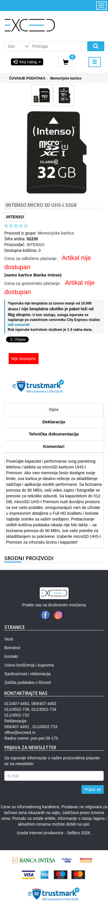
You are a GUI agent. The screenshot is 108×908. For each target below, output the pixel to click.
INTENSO (35, 244)
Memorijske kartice (65, 78)
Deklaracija (53, 421)
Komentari (53, 446)
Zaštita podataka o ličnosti (27, 682)
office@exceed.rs (19, 732)
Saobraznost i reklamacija (27, 673)
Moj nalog (27, 62)
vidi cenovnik (19, 325)
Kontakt (11, 656)
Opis (53, 409)
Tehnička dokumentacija (54, 433)
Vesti (8, 639)
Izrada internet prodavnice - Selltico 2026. (54, 833)
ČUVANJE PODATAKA (27, 78)
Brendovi (12, 647)
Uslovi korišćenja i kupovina (29, 665)
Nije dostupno (23, 358)
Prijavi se (92, 789)
